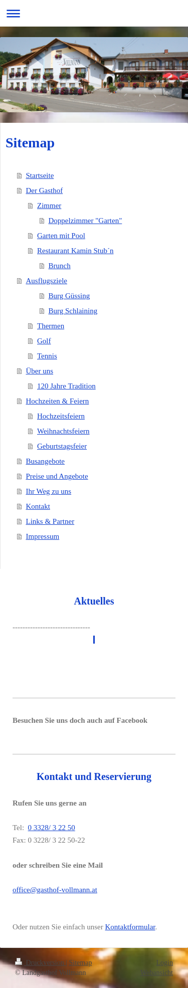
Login (164, 962)
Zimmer (49, 206)
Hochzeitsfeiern (61, 416)
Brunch (60, 266)
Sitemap (80, 962)
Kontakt (38, 506)
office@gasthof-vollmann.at (55, 890)
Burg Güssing (69, 296)
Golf (44, 341)
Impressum (43, 536)
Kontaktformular (130, 927)
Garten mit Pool (61, 236)
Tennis (47, 356)
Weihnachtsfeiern (63, 431)
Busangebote (45, 461)
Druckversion (40, 962)
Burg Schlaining (73, 311)
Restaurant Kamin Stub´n (75, 251)
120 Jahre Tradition (66, 386)
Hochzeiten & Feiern (57, 401)
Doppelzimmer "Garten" (85, 221)
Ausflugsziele (46, 281)
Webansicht (156, 972)
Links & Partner (50, 521)
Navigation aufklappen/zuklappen (94, 13)
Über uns (40, 371)
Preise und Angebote (57, 476)
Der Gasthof (44, 190)
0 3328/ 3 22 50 (51, 828)
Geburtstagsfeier (62, 446)
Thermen (50, 326)
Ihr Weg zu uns (49, 491)
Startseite (40, 175)
